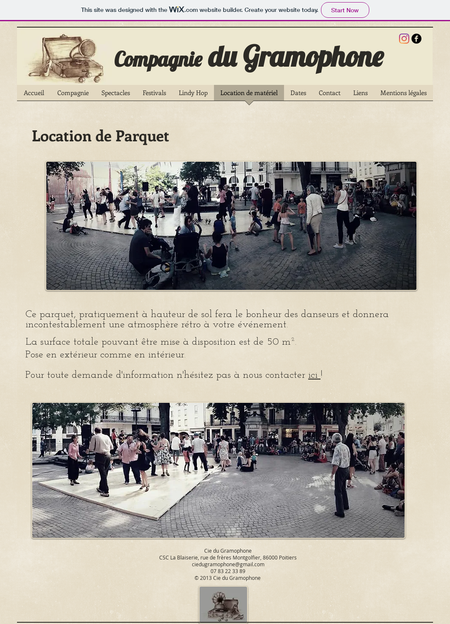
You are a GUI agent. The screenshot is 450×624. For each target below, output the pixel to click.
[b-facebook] (416, 39)
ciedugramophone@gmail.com (228, 564)
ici (314, 375)
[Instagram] (404, 39)
